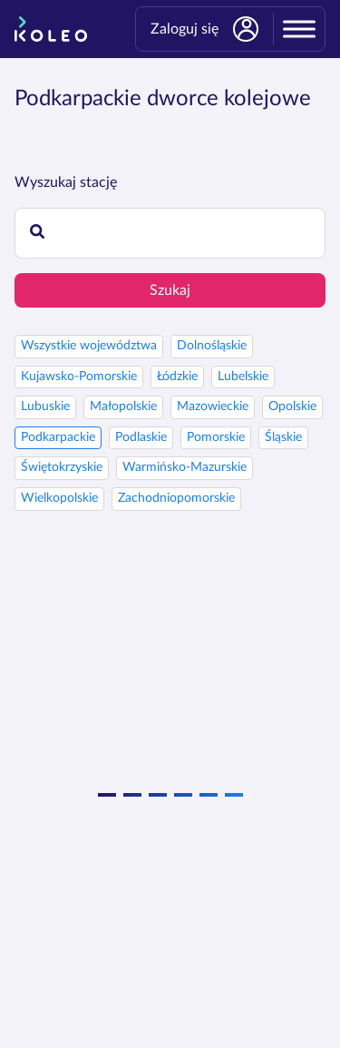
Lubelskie (243, 376)
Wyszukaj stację (66, 182)
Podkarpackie (58, 437)
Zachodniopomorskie (176, 498)
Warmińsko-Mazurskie (184, 467)
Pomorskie (216, 437)
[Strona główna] (51, 29)
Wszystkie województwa (89, 345)
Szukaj (170, 290)
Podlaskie (141, 437)
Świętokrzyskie (61, 467)
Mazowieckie (212, 406)
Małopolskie (123, 406)
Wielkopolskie (59, 498)
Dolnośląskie (212, 345)
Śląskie (283, 437)
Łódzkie (177, 376)
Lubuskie (45, 406)
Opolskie (292, 406)
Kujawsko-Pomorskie (79, 376)
